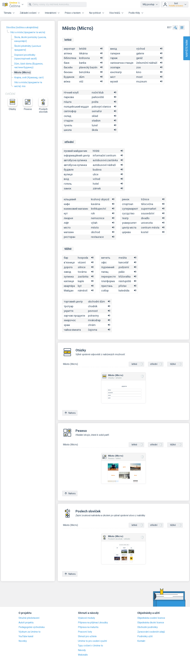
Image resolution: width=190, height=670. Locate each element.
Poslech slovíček (43, 105)
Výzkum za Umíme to (30, 631)
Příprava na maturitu (88, 627)
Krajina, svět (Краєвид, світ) (29, 77)
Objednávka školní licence (150, 622)
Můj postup (148, 4)
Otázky (12, 104)
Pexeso (27, 104)
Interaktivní (50, 12)
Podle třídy (134, 12)
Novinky (23, 641)
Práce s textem (73, 12)
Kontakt (141, 641)
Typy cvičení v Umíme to (90, 645)
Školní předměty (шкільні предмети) (27, 48)
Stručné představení (29, 618)
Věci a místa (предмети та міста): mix (28, 84)
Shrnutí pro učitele (87, 636)
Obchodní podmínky (147, 627)
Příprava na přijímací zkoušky (93, 622)
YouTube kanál (26, 636)
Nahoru (70, 413)
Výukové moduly (86, 618)
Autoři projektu (26, 622)
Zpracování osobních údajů (151, 631)
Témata (7, 12)
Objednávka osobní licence (151, 618)
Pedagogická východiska (32, 627)
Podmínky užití (145, 636)
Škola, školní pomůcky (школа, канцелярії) (30, 39)
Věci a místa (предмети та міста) (27, 32)
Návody (82, 650)
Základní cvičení (28, 12)
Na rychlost (95, 12)
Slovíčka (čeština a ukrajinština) (22, 27)
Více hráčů (114, 12)
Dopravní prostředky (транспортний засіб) (25, 56)
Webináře (83, 655)
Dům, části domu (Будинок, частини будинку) (28, 65)
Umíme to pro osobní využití (92, 641)
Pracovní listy (85, 631)
